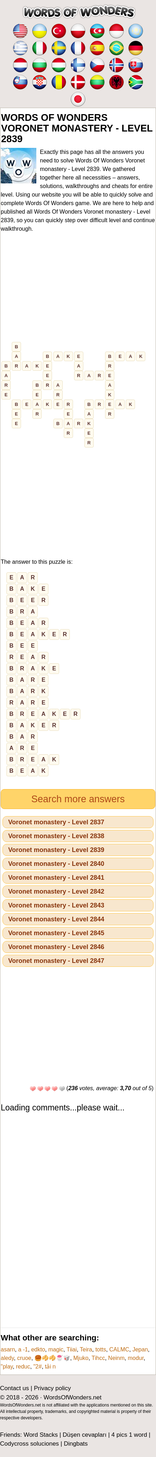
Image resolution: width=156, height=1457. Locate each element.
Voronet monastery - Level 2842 (56, 891)
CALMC (119, 1349)
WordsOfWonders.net (72, 1397)
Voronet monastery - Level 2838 (56, 836)
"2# (37, 1367)
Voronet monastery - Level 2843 (56, 905)
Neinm (116, 1358)
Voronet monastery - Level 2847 (56, 960)
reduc (23, 1367)
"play (7, 1367)
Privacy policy (52, 1388)
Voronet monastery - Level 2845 (56, 933)
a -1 (23, 1349)
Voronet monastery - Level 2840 (56, 863)
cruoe (24, 1358)
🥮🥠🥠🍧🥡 (52, 1358)
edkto (38, 1349)
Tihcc (98, 1358)
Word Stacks (41, 1434)
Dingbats (76, 1443)
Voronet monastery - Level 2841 (56, 877)
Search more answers (78, 799)
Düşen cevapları (84, 1434)
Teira (86, 1349)
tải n (50, 1367)
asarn (8, 1349)
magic (55, 1349)
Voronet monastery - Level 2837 (56, 822)
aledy (7, 1358)
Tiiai (72, 1349)
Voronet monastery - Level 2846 (56, 946)
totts (100, 1349)
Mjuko (81, 1358)
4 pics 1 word (129, 1434)
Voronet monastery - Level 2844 (56, 919)
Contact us (14, 1388)
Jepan (140, 1349)
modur (136, 1358)
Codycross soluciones (29, 1443)
